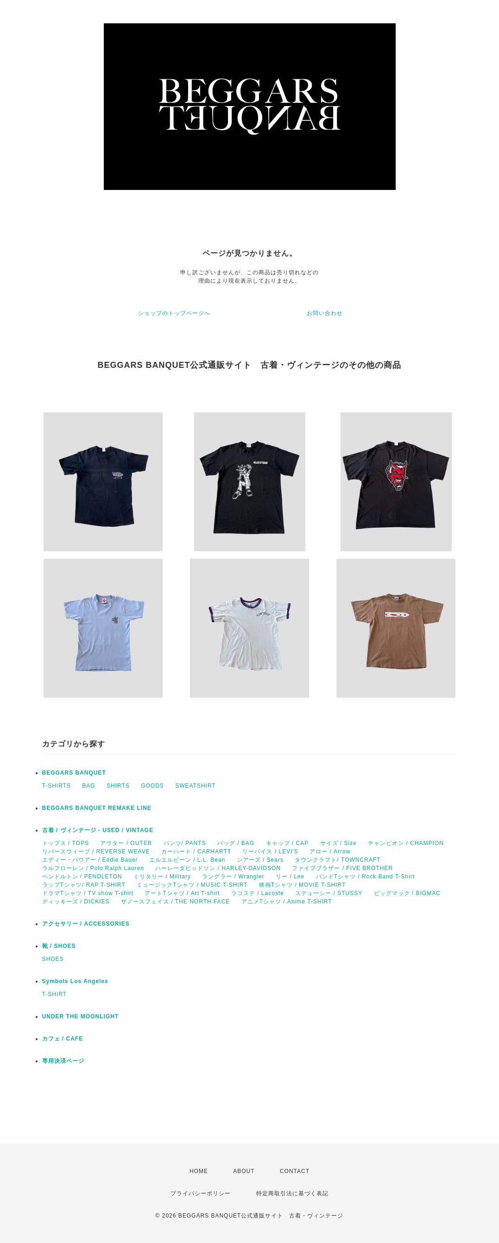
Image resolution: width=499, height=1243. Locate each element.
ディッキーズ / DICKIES (76, 901)
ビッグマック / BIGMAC (407, 893)
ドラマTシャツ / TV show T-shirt (87, 893)
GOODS (152, 785)
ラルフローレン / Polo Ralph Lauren (93, 868)
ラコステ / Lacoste (257, 893)
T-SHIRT (54, 994)
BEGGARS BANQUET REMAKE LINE (97, 808)
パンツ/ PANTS (185, 843)
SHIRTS (118, 785)
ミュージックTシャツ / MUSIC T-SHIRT (192, 885)
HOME (198, 1171)
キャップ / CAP (287, 843)
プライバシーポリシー (201, 1193)
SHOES (53, 959)
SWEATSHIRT (195, 785)
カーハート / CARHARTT (196, 851)
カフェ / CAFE (62, 1038)
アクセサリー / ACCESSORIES (86, 924)
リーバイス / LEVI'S (270, 851)
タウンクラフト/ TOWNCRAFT (337, 860)
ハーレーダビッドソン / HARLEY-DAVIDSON (218, 868)
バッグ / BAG (235, 843)
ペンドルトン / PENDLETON (82, 876)
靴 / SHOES (59, 946)
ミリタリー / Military (162, 876)
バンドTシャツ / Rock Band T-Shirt (365, 876)
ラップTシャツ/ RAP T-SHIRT (84, 885)
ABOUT (243, 1171)
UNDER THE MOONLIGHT (80, 1016)
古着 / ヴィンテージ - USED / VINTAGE (97, 830)
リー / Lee (290, 876)
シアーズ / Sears (260, 860)
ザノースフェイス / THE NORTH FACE (175, 901)
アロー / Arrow (330, 851)
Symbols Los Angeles (75, 981)
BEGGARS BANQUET (74, 773)
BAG (88, 785)
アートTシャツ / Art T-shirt (182, 893)
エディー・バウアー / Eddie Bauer (90, 860)
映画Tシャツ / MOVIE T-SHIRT (302, 885)
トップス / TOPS (65, 843)
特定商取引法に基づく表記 (292, 1193)
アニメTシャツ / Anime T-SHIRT (286, 901)
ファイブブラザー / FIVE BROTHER (342, 868)
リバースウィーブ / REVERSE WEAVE (96, 851)
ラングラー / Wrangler (233, 876)
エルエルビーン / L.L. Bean (187, 860)
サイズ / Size (338, 843)
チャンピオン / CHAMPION (406, 843)
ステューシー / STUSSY (328, 893)
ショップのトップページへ (174, 313)
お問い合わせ (325, 313)
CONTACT (295, 1171)
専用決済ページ (63, 1061)
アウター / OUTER (126, 843)
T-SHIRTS (56, 785)
